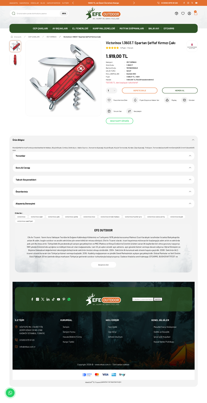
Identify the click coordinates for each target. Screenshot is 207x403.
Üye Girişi (112, 332)
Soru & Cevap (23, 167)
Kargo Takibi (68, 341)
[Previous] (73, 3)
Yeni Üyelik (112, 327)
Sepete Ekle (139, 90)
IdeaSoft (88, 382)
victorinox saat (37, 217)
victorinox (21, 217)
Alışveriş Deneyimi (25, 203)
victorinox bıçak (176, 217)
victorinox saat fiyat (25, 221)
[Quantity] (111, 90)
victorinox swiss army (156, 217)
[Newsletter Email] (142, 299)
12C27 (128, 71)
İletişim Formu (69, 332)
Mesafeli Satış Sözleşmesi (165, 327)
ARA (64, 13)
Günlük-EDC (131, 74)
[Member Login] (189, 13)
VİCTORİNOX (131, 62)
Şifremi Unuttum (115, 337)
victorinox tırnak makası (110, 217)
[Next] (134, 3)
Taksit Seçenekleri (26, 179)
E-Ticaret (97, 382)
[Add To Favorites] (116, 100)
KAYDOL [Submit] (158, 299)
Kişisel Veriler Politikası (164, 341)
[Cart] (196, 13)
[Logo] (103, 13)
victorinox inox (89, 217)
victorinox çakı (54, 217)
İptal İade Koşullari (162, 337)
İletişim (66, 327)
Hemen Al (180, 90)
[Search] (39, 13)
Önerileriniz (22, 191)
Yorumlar (20, 155)
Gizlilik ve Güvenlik (161, 332)
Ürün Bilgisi (18, 139)
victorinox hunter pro (133, 217)
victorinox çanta (71, 217)
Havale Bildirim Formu (72, 337)
